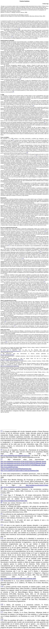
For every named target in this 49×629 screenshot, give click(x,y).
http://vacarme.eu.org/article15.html (37, 485)
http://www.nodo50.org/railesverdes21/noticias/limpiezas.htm (20, 470)
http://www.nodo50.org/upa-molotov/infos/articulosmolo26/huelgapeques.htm (16, 467)
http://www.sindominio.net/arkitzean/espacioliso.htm (12, 359)
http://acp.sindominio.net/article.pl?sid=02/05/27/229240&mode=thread (23, 465)
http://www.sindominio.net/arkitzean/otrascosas (11, 351)
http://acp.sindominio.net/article (7, 354)
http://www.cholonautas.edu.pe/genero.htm (10, 366)
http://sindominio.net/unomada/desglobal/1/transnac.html (18, 578)
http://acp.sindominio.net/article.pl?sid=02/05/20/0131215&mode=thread (23, 461)
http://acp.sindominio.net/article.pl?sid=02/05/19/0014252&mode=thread (23, 463)
